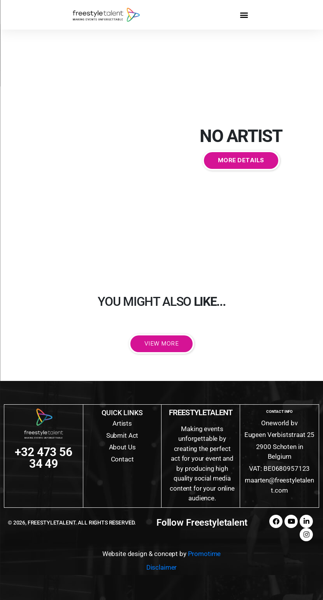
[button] (244, 14)
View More (161, 343)
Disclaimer (161, 567)
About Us (122, 447)
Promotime (204, 554)
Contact (122, 459)
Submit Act (122, 435)
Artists (122, 423)
